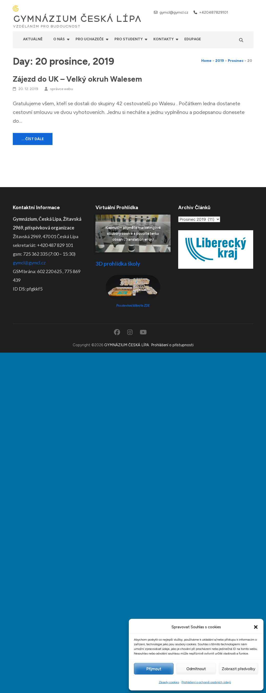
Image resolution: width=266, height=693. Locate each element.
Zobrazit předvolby (238, 669)
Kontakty (163, 39)
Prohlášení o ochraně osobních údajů (206, 682)
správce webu (61, 89)
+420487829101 (213, 12)
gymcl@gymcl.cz (173, 12)
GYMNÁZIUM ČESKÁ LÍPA (77, 19)
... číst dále (33, 139)
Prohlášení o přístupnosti (172, 345)
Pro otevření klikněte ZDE (133, 305)
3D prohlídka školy (117, 263)
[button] (255, 627)
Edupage (192, 39)
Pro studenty (128, 39)
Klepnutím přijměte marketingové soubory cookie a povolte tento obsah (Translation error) (133, 233)
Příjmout (153, 669)
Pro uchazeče (90, 39)
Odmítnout (196, 669)
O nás (59, 39)
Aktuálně (32, 39)
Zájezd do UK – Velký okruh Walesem (77, 78)
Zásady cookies (169, 682)
